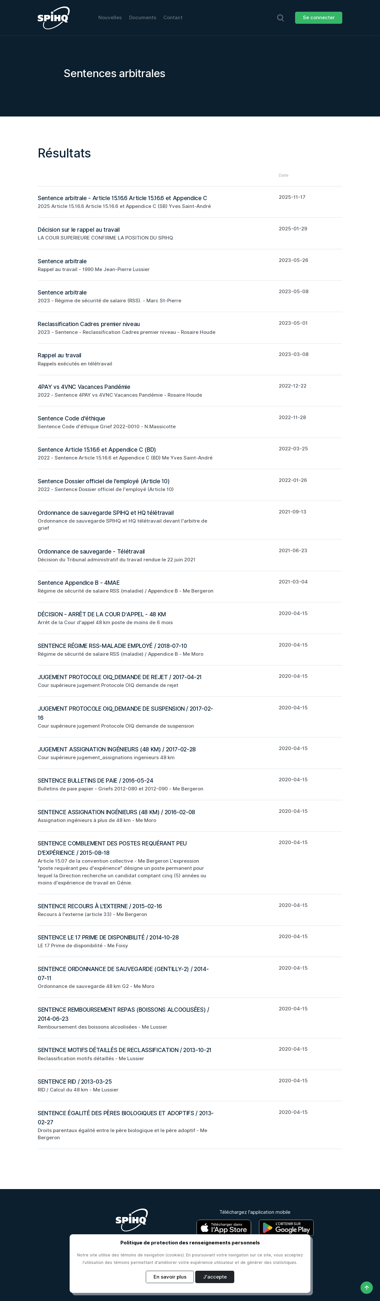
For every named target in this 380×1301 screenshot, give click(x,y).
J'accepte (215, 1277)
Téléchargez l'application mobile (255, 1212)
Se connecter (319, 18)
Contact (173, 18)
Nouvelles (110, 18)
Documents (142, 18)
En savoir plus (170, 1277)
